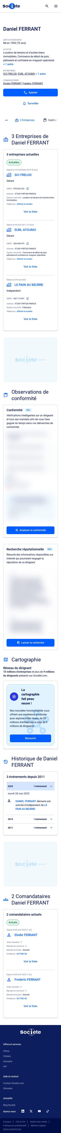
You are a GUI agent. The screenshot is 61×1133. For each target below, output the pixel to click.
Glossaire (7, 1088)
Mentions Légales (38, 1125)
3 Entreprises (24, 120)
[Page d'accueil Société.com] (11, 6)
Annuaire (7, 1061)
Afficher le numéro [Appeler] (24, 204)
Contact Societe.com (13, 1083)
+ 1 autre (8, 64)
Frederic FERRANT (33, 83)
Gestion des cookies (38, 1122)
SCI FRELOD (10, 73)
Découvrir (30, 738)
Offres (6, 1051)
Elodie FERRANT (12, 83)
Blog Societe (9, 1105)
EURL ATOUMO (26, 73)
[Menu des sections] (6, 120)
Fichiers (7, 1056)
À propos (7, 1122)
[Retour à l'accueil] (30, 1032)
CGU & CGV (20, 1122)
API (5, 1066)
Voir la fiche (30, 211)
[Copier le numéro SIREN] (27, 188)
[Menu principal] (55, 6)
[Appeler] (30, 92)
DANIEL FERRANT (25, 801)
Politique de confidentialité (14, 1125)
